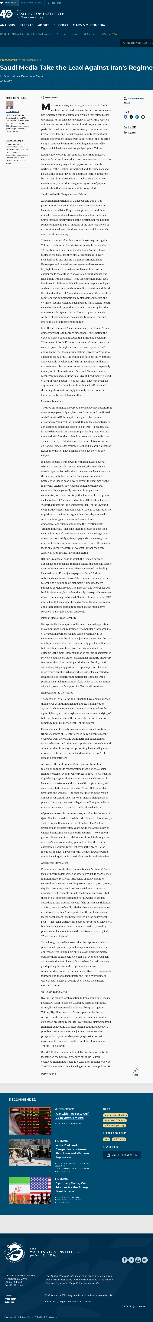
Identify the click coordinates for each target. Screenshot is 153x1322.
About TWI (50, 1301)
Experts (26, 25)
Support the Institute (70, 1301)
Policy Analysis (8, 59)
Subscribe (9, 1302)
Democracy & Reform (114, 1120)
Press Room (10, 1298)
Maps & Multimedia (89, 25)
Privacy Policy (26, 1317)
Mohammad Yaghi (32, 76)
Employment (10, 1317)
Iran (65, 34)
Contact (8, 1295)
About (43, 25)
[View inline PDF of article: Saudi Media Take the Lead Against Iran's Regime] (135, 100)
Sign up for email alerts (122, 1155)
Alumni (88, 1301)
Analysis (7, 25)
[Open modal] (138, 43)
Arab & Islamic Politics (115, 1115)
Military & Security (21, 34)
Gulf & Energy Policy (114, 1125)
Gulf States (88, 34)
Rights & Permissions (47, 1317)
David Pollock (11, 76)
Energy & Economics (42, 34)
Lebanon (75, 34)
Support (61, 25)
